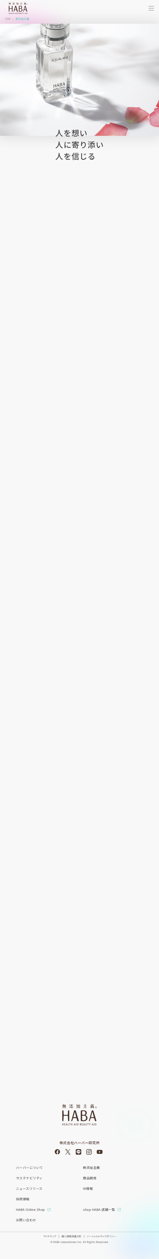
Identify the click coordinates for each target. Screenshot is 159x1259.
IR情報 (88, 1188)
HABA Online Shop (30, 1209)
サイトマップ (49, 1236)
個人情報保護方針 (72, 1236)
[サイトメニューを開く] (151, 8)
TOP (7, 19)
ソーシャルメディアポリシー (101, 1236)
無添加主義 (91, 1167)
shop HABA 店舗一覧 (99, 1209)
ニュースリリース (29, 1188)
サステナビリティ (29, 1178)
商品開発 (89, 1178)
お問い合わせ (26, 1220)
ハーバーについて (29, 1167)
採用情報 (23, 1199)
